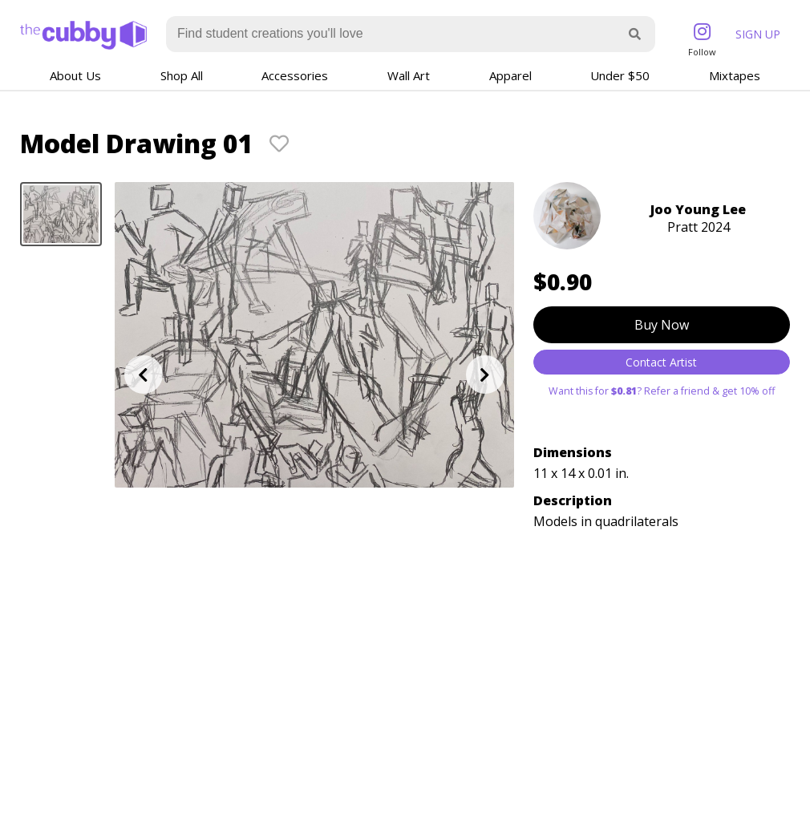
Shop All (181, 75)
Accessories (294, 75)
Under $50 (620, 75)
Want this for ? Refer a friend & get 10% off (662, 391)
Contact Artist (661, 362)
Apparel (510, 75)
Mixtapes (734, 75)
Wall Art (408, 75)
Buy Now (661, 325)
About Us (75, 75)
